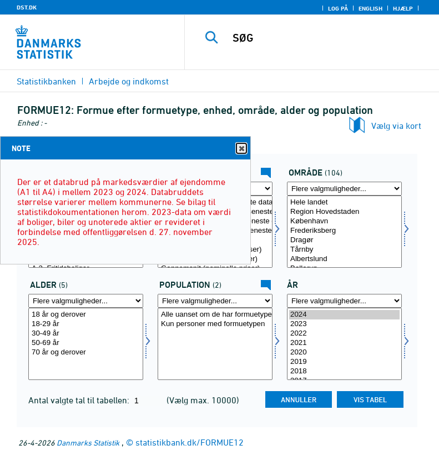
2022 (344, 333)
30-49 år (86, 333)
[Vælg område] (344, 232)
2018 (344, 371)
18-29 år (86, 324)
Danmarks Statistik (88, 442)
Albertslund (344, 259)
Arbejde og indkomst (129, 81)
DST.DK (27, 7)
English (370, 8)
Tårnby (344, 249)
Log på (338, 8)
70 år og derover (86, 352)
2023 (344, 324)
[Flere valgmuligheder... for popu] (215, 301)
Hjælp (403, 8)
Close (241, 148)
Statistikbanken (46, 81)
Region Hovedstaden (344, 212)
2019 (344, 362)
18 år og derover (86, 314)
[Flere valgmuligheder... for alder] (85, 301)
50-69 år (86, 343)
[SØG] (328, 38)
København (344, 221)
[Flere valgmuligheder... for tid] (344, 301)
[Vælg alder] (85, 344)
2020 (344, 352)
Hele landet (344, 202)
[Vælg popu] (215, 344)
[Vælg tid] (344, 344)
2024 (344, 314)
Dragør (344, 240)
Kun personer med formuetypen (215, 324)
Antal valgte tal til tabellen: (80, 400)
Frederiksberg (344, 231)
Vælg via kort (396, 126)
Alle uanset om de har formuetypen (215, 314)
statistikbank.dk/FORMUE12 (189, 442)
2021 (344, 343)
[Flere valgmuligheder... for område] (344, 189)
